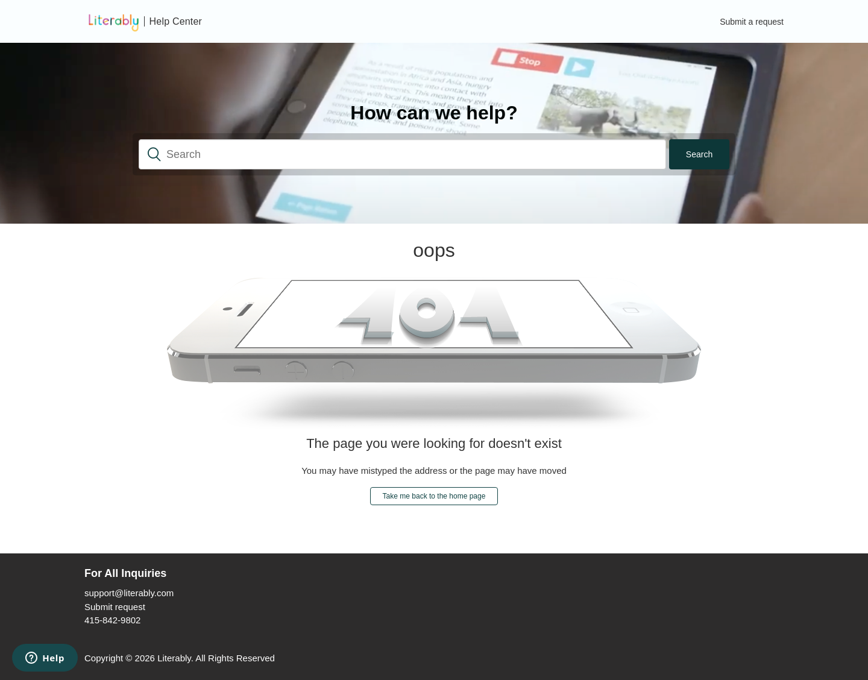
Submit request (114, 607)
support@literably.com (129, 593)
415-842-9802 (112, 620)
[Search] (402, 154)
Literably (174, 658)
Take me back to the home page (434, 496)
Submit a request (752, 22)
